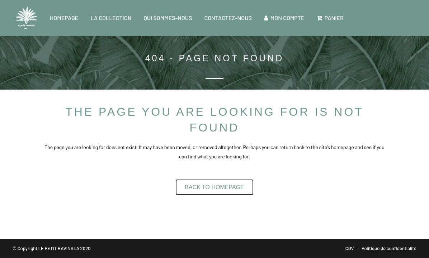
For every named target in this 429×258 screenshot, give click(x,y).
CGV (349, 248)
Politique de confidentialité (389, 248)
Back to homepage (214, 187)
